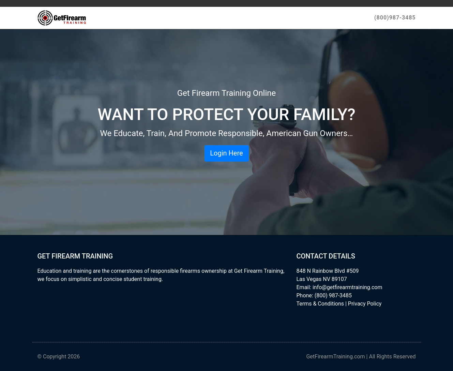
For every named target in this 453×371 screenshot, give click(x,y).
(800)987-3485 (395, 17)
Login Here (226, 153)
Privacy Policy (365, 303)
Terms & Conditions (320, 303)
